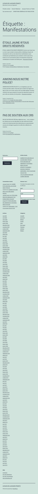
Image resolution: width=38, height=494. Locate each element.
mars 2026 (5, 219)
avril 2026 (5, 217)
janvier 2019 (5, 361)
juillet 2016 (5, 401)
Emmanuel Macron (13, 66)
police (13, 102)
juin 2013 (5, 459)
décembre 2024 (6, 247)
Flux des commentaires (8, 476)
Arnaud (4, 200)
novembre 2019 (6, 349)
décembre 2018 (6, 362)
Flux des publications (7, 474)
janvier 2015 (5, 433)
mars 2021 (5, 331)
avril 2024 (5, 262)
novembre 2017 (6, 375)
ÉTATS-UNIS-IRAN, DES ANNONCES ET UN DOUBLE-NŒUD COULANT (26, 163)
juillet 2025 (5, 234)
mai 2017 (5, 383)
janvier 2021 (5, 335)
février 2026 (5, 221)
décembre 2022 (6, 292)
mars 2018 (5, 370)
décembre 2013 (6, 450)
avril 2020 (5, 340)
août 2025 (5, 232)
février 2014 (5, 448)
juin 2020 (5, 336)
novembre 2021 (6, 316)
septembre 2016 (6, 398)
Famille (21, 221)
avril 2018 (5, 368)
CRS (7, 134)
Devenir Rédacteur (16, 9)
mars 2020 (5, 342)
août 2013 (5, 455)
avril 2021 (5, 329)
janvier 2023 (5, 290)
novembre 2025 (6, 227)
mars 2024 (5, 264)
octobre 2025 (5, 229)
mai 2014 (5, 442)
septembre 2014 (6, 435)
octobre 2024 (5, 251)
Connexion (5, 472)
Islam (21, 223)
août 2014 (5, 437)
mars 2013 (5, 465)
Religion (22, 230)
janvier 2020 (5, 346)
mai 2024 (5, 260)
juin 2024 (5, 258)
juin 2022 (5, 303)
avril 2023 (5, 284)
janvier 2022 (5, 312)
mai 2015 (5, 426)
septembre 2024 (6, 253)
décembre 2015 (6, 415)
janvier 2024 (5, 268)
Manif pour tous (11, 134)
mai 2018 (5, 366)
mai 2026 (5, 216)
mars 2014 (5, 446)
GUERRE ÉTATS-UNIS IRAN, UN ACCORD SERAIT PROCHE (9, 186)
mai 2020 (5, 338)
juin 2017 (5, 381)
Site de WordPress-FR (7, 478)
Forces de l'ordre (25, 101)
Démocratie (8, 101)
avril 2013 (5, 463)
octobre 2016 (5, 396)
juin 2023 (5, 281)
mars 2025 (5, 242)
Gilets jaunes (31, 101)
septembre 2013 (6, 454)
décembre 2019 (6, 348)
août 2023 (5, 277)
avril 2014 (5, 444)
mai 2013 (5, 461)
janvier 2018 (5, 374)
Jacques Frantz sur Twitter (28, 9)
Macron (4, 102)
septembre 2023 (6, 275)
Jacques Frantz (6, 184)
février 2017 (5, 388)
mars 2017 (5, 387)
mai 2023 (5, 282)
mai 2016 (5, 405)
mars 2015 (5, 429)
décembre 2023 (6, 269)
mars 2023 (5, 286)
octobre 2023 (5, 273)
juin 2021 (5, 325)
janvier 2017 (5, 390)
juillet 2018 (5, 364)
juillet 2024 (5, 256)
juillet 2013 (5, 457)
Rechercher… (5, 155)
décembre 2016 (6, 392)
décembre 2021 (6, 314)
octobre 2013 (5, 452)
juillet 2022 (5, 301)
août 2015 (5, 420)
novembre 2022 (6, 294)
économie (22, 217)
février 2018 (5, 372)
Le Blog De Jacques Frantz (12, 3)
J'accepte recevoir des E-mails (27, 199)
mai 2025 (5, 238)
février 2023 (5, 288)
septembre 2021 (6, 320)
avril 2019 (5, 359)
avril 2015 (5, 428)
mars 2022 (5, 309)
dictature (7, 66)
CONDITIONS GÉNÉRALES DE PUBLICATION (23, 11)
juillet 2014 (5, 439)
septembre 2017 (6, 379)
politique (20, 100)
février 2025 (5, 243)
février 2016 (5, 411)
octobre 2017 (5, 377)
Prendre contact (6, 9)
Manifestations (20, 66)
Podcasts (22, 227)
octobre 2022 (5, 296)
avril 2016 (5, 407)
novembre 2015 (6, 416)
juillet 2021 (5, 323)
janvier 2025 (5, 245)
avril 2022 (5, 307)
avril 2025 (5, 240)
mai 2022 (5, 305)
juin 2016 (5, 403)
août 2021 (5, 322)
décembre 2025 (6, 225)
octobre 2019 (5, 351)
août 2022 (5, 299)
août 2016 (5, 400)
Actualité (12, 65)
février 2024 (5, 266)
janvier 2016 (5, 413)
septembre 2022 (6, 297)
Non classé (16, 100)
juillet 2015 (5, 422)
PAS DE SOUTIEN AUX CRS (18, 115)
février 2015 (5, 431)
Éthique (22, 219)
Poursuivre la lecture (28, 59)
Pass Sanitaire (26, 66)
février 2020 (5, 344)
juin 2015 (5, 424)
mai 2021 (5, 327)
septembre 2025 (6, 230)
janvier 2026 (5, 223)
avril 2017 (5, 385)
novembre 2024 (6, 249)
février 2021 (5, 333)
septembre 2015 (6, 418)
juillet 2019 (5, 355)
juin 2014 (5, 441)
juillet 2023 (5, 279)
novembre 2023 (6, 271)
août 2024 (5, 255)
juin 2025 (5, 236)
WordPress (15, 488)
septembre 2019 (6, 353)
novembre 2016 (6, 394)
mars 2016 (5, 409)
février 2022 (5, 310)
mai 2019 (5, 357)
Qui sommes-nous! (7, 11)
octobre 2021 (5, 318)
